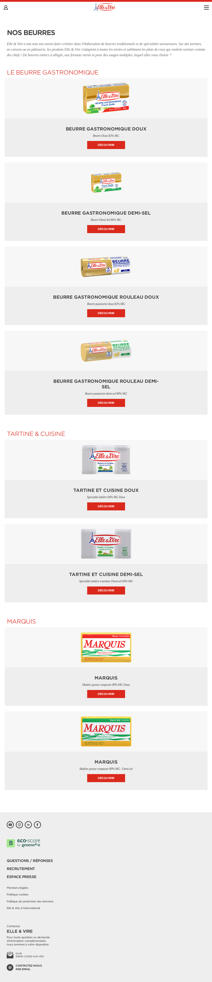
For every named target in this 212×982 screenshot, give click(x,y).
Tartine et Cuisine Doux (105, 490)
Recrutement (21, 869)
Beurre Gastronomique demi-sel (105, 213)
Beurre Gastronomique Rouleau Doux (106, 297)
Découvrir (106, 145)
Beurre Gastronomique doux (106, 129)
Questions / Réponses (30, 861)
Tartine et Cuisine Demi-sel (106, 574)
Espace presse (21, 877)
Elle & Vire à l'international (23, 908)
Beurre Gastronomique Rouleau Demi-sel (106, 384)
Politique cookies (17, 894)
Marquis (106, 678)
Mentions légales (17, 887)
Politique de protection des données (30, 901)
